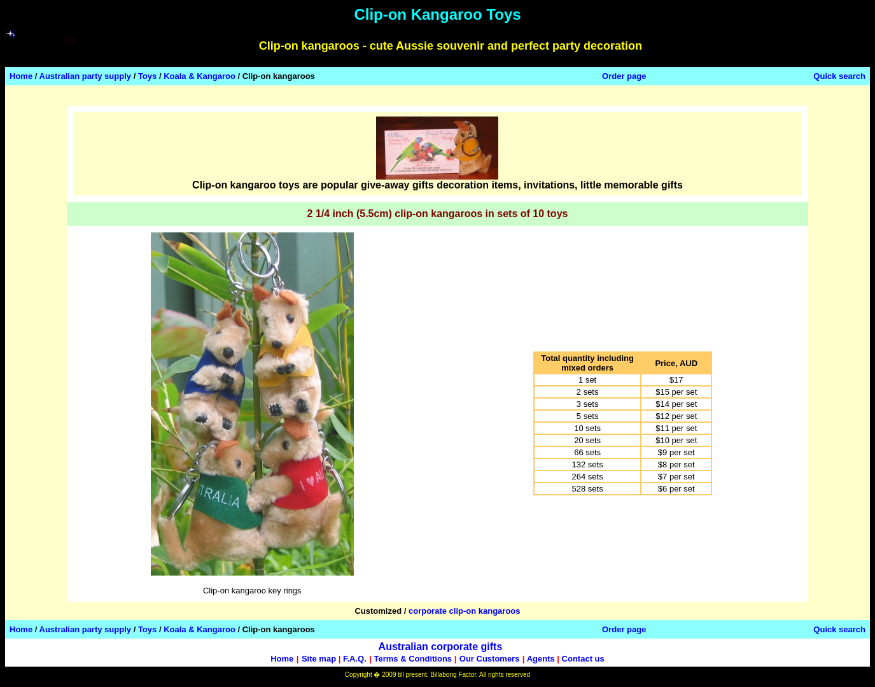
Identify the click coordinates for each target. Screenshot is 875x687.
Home (21, 76)
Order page (624, 76)
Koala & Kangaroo (199, 76)
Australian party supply (85, 76)
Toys (147, 76)
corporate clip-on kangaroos (465, 611)
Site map (319, 658)
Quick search (839, 76)
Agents (541, 658)
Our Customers (489, 658)
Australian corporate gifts (441, 646)
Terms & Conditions (413, 658)
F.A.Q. (355, 658)
